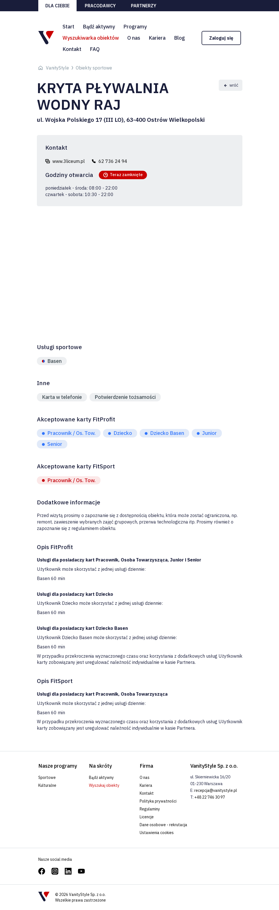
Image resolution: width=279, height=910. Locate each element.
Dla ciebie (57, 5)
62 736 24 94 (113, 161)
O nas (133, 38)
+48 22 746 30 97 (209, 797)
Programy (135, 26)
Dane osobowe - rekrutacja (163, 824)
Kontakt (72, 49)
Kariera (157, 38)
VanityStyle (57, 68)
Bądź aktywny (99, 26)
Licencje (147, 816)
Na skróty (100, 766)
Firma (146, 766)
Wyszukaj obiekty (104, 785)
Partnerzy (143, 5)
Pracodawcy (100, 5)
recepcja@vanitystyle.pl (215, 790)
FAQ (95, 49)
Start (68, 26)
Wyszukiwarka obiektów (91, 38)
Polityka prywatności (158, 801)
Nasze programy (57, 766)
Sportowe (47, 777)
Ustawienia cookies (157, 832)
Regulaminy (150, 809)
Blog (179, 38)
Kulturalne (47, 785)
